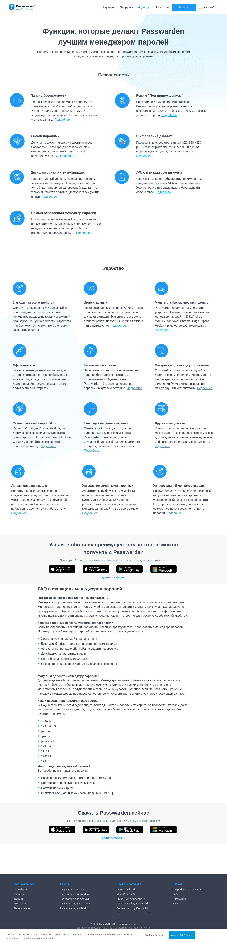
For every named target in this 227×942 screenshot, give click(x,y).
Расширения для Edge (73, 883)
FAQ (175, 864)
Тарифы (109, 7)
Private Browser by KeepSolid (134, 883)
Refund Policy (22, 902)
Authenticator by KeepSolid (132, 878)
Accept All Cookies (182, 935)
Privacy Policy (22, 897)
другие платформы (113, 577)
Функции (144, 7)
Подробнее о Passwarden (187, 859)
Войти (183, 7)
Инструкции (179, 869)
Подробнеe (205, 388)
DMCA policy (21, 888)
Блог (175, 874)
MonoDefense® (126, 864)
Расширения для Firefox (74, 878)
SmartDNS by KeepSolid (131, 869)
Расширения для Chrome (75, 874)
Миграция (20, 874)
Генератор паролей (25, 883)
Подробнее (62, 119)
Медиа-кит (20, 907)
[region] (113, 935)
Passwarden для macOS (74, 892)
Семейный (20, 859)
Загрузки (126, 7)
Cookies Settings (154, 935)
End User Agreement (26, 892)
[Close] (221, 935)
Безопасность (22, 878)
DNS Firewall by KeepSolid (132, 874)
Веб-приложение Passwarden (77, 888)
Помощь (162, 7)
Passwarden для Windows (75, 864)
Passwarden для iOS (72, 859)
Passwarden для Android (74, 869)
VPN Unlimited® (126, 859)
